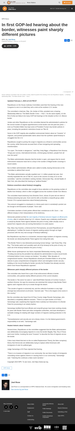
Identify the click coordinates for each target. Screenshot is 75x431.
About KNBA (30, 404)
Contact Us (30, 415)
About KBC (61, 404)
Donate (68, 3)
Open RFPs (61, 415)
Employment (30, 408)
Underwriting (30, 419)
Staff (28, 412)
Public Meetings (47, 408)
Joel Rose (11, 39)
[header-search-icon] (59, 2)
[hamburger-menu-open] (4, 2)
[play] (4, 9)
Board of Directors (63, 408)
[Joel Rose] (5, 385)
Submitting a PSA (62, 412)
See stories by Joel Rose (19, 389)
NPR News (5, 19)
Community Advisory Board (48, 404)
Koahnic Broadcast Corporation (48, 416)
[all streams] (72, 8)
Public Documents (47, 412)
